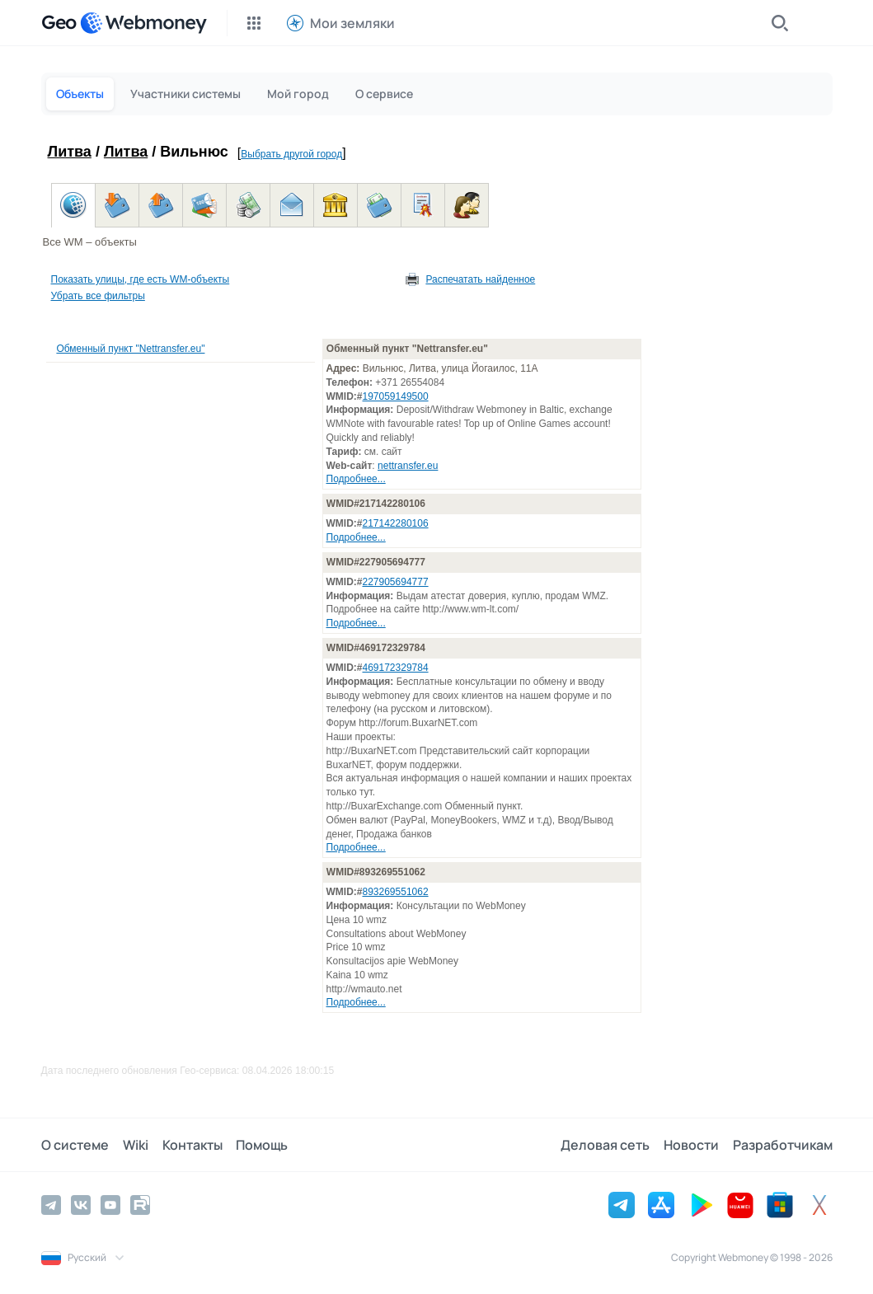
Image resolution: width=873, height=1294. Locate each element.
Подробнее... (356, 479)
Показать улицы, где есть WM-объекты (140, 279)
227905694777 (396, 582)
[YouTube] (110, 1205)
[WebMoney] (143, 23)
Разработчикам (783, 1145)
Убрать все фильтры (98, 296)
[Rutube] (140, 1205)
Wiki (135, 1145)
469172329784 (396, 667)
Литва (70, 151)
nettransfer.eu (408, 465)
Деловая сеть (606, 1145)
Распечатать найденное (480, 279)
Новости (692, 1145)
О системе (75, 1145)
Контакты (191, 1145)
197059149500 (396, 396)
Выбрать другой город (291, 154)
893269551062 (396, 892)
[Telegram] (51, 1205)
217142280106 (396, 523)
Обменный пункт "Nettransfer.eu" (130, 348)
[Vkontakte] (81, 1205)
